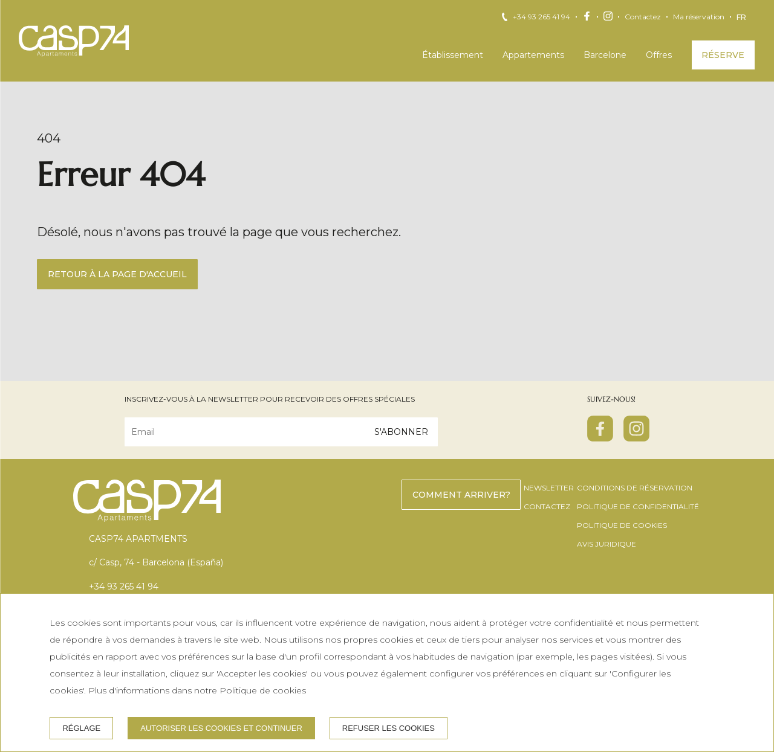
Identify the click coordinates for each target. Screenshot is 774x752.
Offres (659, 55)
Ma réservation (698, 17)
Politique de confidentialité (638, 506)
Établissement (452, 55)
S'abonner (401, 431)
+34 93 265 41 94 (541, 17)
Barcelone (605, 55)
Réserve (722, 55)
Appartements (533, 55)
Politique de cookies (622, 525)
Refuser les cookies (388, 728)
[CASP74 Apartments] (74, 41)
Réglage (81, 728)
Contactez (643, 17)
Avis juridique (606, 543)
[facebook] (600, 438)
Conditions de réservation (634, 487)
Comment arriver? (461, 494)
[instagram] (636, 438)
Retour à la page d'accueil (117, 274)
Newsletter (549, 487)
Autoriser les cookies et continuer (221, 728)
